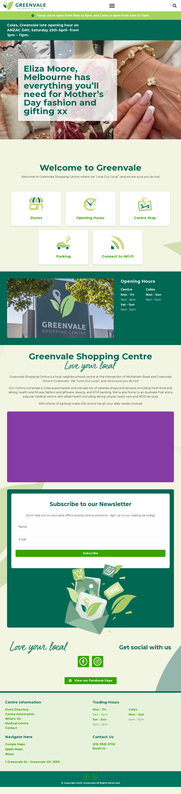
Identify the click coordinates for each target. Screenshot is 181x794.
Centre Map (145, 221)
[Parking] (63, 247)
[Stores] (36, 205)
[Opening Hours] (90, 205)
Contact (11, 735)
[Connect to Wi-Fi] (117, 247)
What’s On (13, 726)
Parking (63, 263)
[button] (111, 5)
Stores (36, 221)
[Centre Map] (144, 205)
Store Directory (17, 716)
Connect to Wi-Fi (118, 263)
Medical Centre (16, 730)
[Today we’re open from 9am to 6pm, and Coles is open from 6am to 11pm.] (32, 15)
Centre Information (19, 721)
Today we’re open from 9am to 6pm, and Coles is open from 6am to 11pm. (93, 15)
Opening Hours (91, 221)
